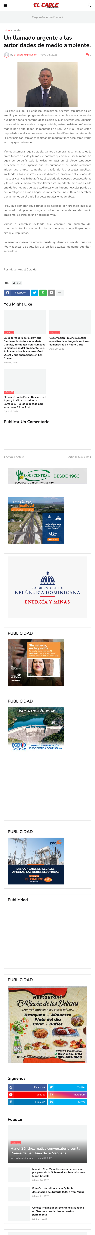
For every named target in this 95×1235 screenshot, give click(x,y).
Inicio (7, 30)
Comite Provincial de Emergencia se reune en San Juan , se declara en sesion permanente (58, 1211)
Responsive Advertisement (47, 17)
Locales (17, 30)
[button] (5, 5)
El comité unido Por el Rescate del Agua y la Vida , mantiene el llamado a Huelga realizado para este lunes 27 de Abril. (25, 402)
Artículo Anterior (15, 457)
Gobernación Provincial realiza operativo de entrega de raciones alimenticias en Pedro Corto (69, 341)
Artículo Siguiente (78, 457)
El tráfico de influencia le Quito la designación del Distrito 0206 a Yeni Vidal (58, 1190)
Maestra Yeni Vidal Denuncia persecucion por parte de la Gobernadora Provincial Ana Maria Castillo (58, 1172)
